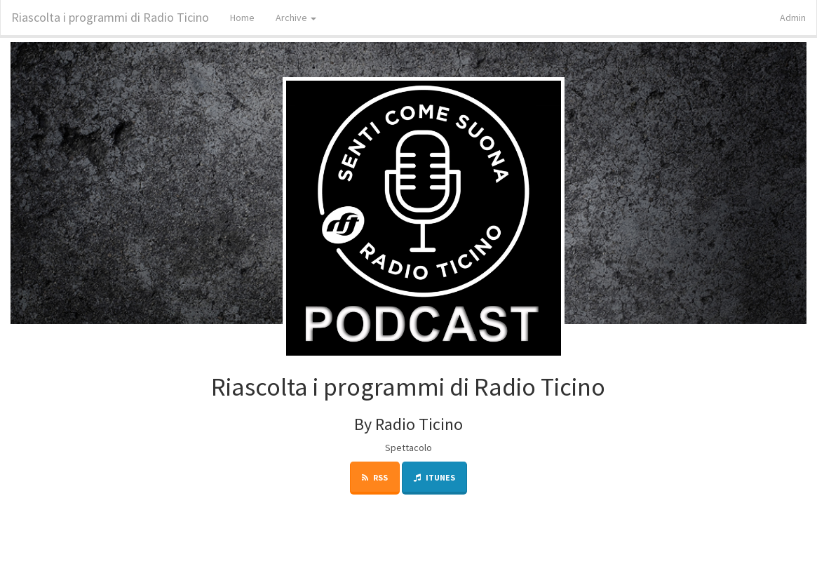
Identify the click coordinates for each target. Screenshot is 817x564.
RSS (375, 477)
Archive (296, 17)
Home (242, 17)
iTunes (434, 477)
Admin (793, 17)
